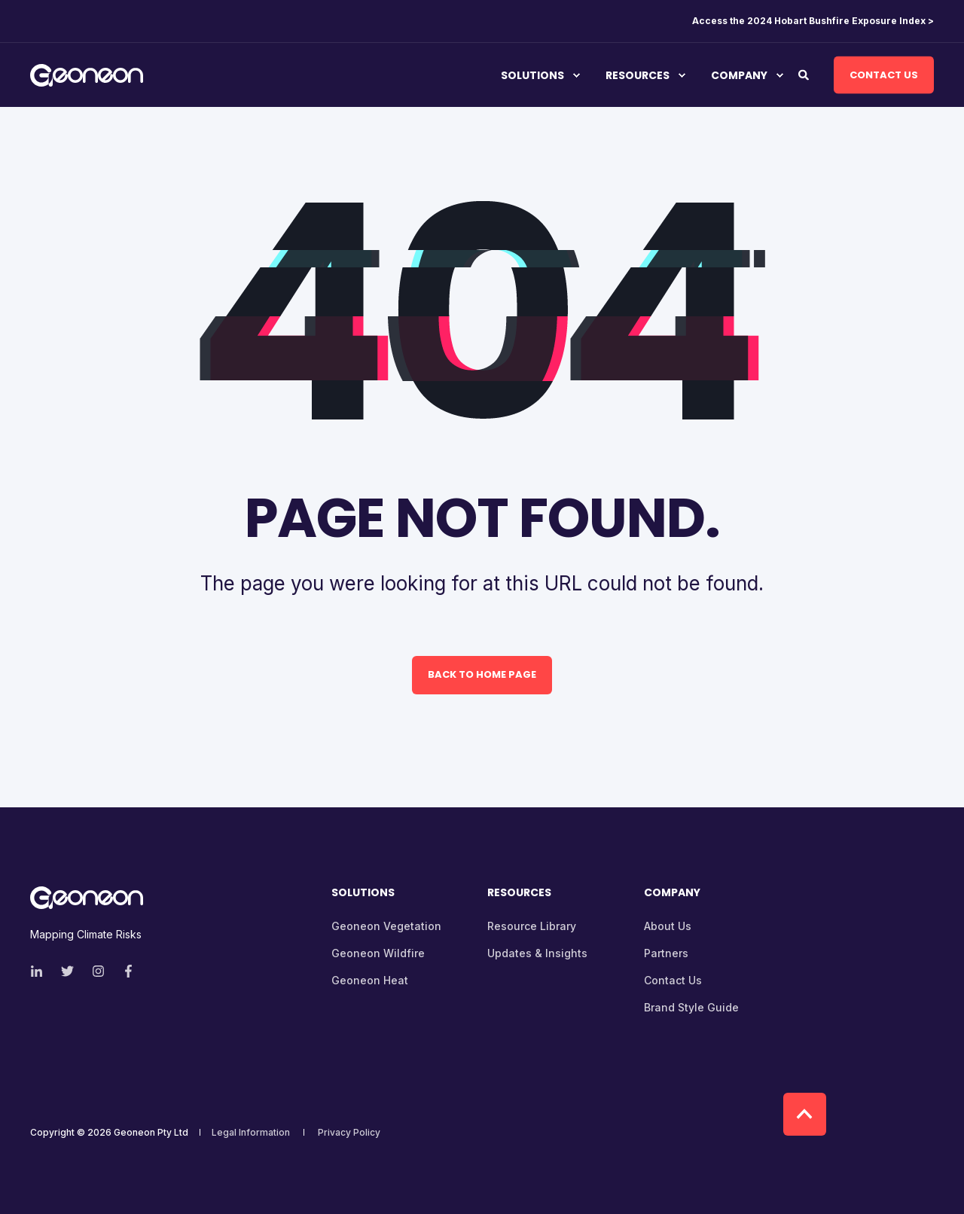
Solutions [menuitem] (532, 75)
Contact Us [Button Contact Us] (884, 74)
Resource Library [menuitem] (531, 926)
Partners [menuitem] (666, 953)
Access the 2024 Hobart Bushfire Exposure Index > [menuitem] (813, 21)
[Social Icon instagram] (98, 971)
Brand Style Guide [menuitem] (691, 1007)
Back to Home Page (482, 674)
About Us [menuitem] (667, 926)
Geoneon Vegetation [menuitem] (386, 926)
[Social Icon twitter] (67, 971)
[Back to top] (804, 1114)
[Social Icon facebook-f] (124, 971)
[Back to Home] (86, 76)
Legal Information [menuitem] (251, 1132)
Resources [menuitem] (638, 75)
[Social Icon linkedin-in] (41, 971)
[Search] (804, 73)
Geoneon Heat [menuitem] (369, 980)
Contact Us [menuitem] (673, 980)
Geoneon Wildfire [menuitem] (378, 953)
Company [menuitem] (739, 75)
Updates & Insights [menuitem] (537, 953)
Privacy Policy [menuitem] (349, 1132)
